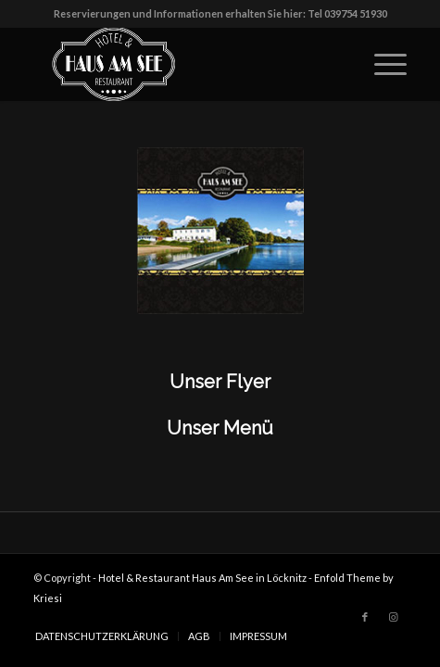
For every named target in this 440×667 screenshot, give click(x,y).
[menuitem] (102, 636)
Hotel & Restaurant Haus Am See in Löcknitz (202, 578)
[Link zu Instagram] (393, 617)
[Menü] (381, 64)
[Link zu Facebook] (365, 617)
